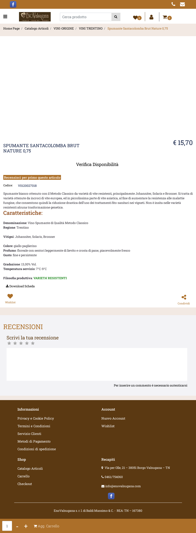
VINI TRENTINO (90, 28)
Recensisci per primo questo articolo (32, 177)
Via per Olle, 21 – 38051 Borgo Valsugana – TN (137, 468)
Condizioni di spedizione (36, 449)
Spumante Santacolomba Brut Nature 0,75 (138, 28)
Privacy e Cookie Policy (35, 418)
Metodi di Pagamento (33, 441)
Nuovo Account (113, 418)
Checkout (24, 484)
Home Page (11, 28)
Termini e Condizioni (33, 426)
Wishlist (107, 426)
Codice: (8, 185)
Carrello (23, 476)
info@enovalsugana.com (123, 486)
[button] (115, 17)
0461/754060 (114, 477)
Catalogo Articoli (37, 28)
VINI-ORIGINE (64, 28)
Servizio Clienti (29, 433)
